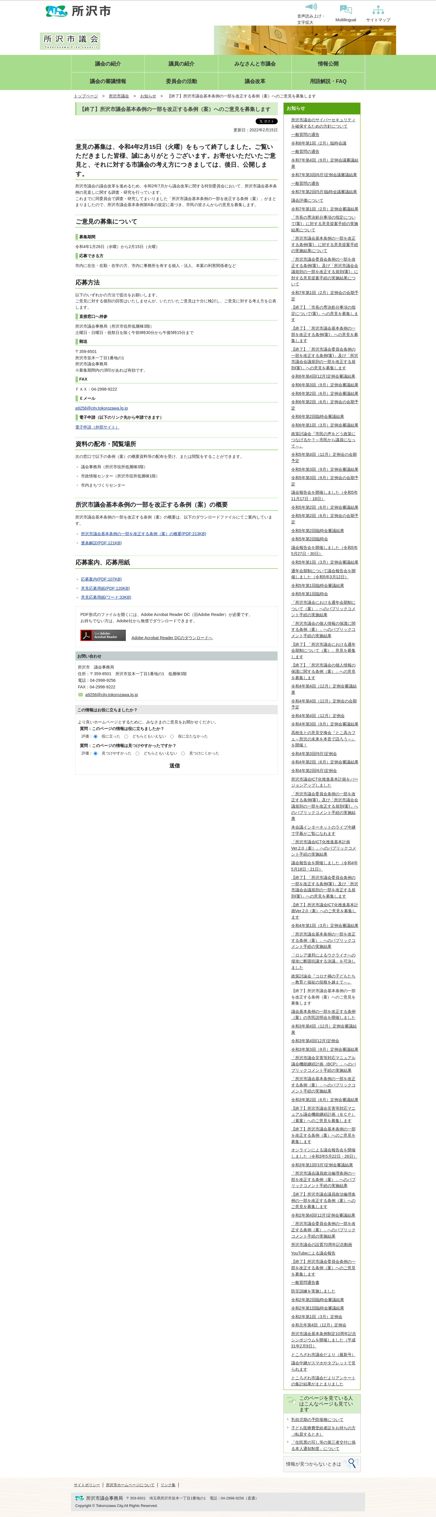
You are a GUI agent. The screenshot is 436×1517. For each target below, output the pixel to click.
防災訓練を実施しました (313, 1291)
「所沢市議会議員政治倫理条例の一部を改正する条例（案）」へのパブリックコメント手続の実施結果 (323, 1179)
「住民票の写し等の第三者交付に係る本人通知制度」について (323, 1445)
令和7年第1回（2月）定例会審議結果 (324, 209)
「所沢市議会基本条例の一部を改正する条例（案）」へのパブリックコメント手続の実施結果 (323, 940)
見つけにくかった (204, 753)
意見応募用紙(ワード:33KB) (106, 597)
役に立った (111, 736)
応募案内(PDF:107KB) (101, 579)
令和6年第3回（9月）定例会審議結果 (324, 385)
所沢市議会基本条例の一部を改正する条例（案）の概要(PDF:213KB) (143, 533)
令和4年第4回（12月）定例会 (318, 715)
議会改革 (255, 81)
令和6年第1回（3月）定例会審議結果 (324, 425)
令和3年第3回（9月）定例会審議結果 (324, 1049)
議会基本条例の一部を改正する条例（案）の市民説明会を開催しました (323, 1014)
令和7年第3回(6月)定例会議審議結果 (324, 174)
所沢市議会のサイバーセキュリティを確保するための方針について (323, 123)
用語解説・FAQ (328, 81)
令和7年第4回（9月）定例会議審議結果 (324, 163)
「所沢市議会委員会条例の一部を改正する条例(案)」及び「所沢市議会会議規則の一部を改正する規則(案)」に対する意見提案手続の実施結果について (324, 271)
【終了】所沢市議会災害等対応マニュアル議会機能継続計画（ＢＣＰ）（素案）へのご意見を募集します (323, 1114)
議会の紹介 (108, 64)
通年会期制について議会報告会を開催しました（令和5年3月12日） (323, 574)
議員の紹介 (181, 64)
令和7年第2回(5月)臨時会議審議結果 (324, 191)
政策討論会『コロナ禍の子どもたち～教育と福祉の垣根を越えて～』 (323, 979)
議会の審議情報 (108, 81)
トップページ (86, 96)
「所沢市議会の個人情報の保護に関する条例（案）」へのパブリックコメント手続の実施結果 (323, 629)
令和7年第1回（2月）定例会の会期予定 (324, 295)
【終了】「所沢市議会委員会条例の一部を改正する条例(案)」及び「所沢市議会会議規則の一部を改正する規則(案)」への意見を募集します (324, 358)
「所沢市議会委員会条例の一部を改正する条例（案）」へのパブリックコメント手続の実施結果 (323, 1229)
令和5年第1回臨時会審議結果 (317, 585)
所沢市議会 (119, 96)
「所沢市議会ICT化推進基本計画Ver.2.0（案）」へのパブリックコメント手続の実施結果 (323, 848)
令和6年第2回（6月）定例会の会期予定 (324, 405)
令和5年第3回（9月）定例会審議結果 (324, 469)
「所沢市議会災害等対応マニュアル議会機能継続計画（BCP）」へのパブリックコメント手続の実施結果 (323, 1063)
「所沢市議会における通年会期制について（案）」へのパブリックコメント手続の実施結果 (323, 608)
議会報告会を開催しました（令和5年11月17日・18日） (324, 495)
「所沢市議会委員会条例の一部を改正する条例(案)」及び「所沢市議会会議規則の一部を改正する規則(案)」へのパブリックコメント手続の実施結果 (324, 806)
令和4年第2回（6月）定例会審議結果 (324, 762)
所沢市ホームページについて (130, 1485)
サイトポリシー (87, 1485)
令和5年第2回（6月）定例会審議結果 (324, 507)
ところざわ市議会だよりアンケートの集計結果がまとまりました (323, 1381)
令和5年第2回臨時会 (309, 539)
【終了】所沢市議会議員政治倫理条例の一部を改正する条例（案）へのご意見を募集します (323, 1200)
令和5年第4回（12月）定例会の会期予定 (324, 457)
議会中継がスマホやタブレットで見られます (323, 1366)
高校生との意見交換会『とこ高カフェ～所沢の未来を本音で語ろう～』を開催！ (323, 738)
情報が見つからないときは (313, 1464)
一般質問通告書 (305, 1282)
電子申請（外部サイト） (97, 427)
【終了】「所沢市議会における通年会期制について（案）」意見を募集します (323, 650)
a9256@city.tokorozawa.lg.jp (101, 408)
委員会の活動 (181, 81)
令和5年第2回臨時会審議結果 (317, 530)
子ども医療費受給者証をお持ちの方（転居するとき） (323, 1431)
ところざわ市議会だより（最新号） (323, 1354)
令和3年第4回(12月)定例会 (315, 1040)
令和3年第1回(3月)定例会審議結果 (322, 1165)
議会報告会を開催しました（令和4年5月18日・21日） (324, 866)
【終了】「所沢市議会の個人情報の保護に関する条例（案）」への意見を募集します (323, 671)
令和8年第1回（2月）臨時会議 (318, 143)
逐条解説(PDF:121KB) (101, 543)
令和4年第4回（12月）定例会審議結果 (324, 689)
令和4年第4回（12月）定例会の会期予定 (324, 704)
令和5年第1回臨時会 (309, 594)
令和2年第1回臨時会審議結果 (317, 1308)
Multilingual (345, 13)
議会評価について (307, 200)
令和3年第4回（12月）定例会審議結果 (324, 1029)
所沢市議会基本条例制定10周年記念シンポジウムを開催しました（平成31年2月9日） (323, 1339)
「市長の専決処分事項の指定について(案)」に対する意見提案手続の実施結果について (324, 223)
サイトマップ (378, 13)
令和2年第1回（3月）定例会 (316, 1316)
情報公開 (328, 64)
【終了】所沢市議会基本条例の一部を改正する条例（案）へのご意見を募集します (323, 1135)
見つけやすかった (117, 753)
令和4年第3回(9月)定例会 (314, 753)
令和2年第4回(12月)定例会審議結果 (323, 1215)
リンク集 (168, 1485)
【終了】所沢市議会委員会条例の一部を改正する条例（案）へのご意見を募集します (323, 1267)
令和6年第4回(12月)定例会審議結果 (323, 376)
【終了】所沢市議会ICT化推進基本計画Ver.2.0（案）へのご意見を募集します (324, 910)
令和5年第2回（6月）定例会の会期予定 (324, 518)
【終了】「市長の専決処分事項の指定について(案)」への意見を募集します (324, 313)
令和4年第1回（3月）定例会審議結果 (324, 925)
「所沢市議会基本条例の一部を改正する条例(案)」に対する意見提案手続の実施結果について (324, 244)
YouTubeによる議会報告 (313, 1253)
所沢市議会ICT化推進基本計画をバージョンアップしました (324, 782)
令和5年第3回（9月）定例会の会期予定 (324, 480)
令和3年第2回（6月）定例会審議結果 (324, 1099)
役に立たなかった (193, 736)
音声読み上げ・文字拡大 (311, 14)
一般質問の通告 (305, 134)
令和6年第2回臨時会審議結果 (317, 416)
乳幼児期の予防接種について (317, 1419)
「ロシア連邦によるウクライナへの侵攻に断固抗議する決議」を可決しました (323, 961)
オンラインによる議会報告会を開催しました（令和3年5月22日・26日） (324, 1153)
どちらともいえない (149, 736)
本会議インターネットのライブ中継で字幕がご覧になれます (323, 830)
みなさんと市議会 (255, 64)
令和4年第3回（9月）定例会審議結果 (324, 724)
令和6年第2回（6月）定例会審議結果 (324, 393)
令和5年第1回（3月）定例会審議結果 (324, 562)
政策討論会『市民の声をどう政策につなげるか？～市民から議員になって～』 (323, 439)
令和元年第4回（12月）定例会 (318, 1325)
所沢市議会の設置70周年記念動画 (321, 1244)
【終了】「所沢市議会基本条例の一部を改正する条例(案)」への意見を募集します (324, 334)
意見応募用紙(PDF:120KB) (105, 588)
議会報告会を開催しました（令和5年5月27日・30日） (324, 550)
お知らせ (148, 96)
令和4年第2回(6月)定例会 (314, 770)
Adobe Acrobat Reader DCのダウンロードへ (146, 637)
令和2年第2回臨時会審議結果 (317, 1299)
